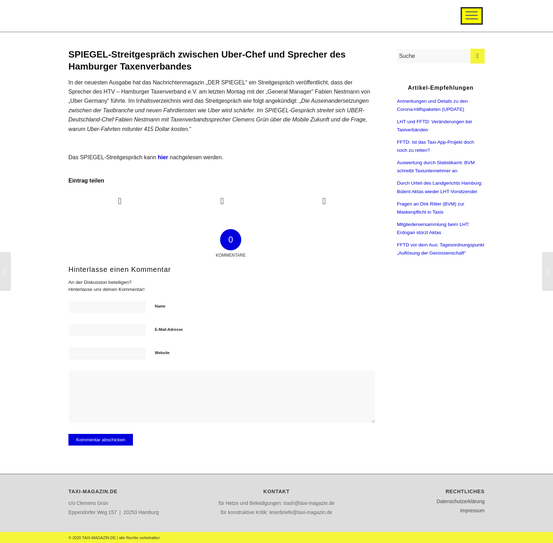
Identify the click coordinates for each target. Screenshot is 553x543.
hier (163, 157)
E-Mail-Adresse (169, 329)
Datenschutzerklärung (461, 501)
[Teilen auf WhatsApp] (324, 201)
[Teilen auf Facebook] (120, 201)
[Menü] (472, 16)
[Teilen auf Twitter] (222, 201)
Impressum (472, 510)
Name (160, 306)
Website (162, 353)
